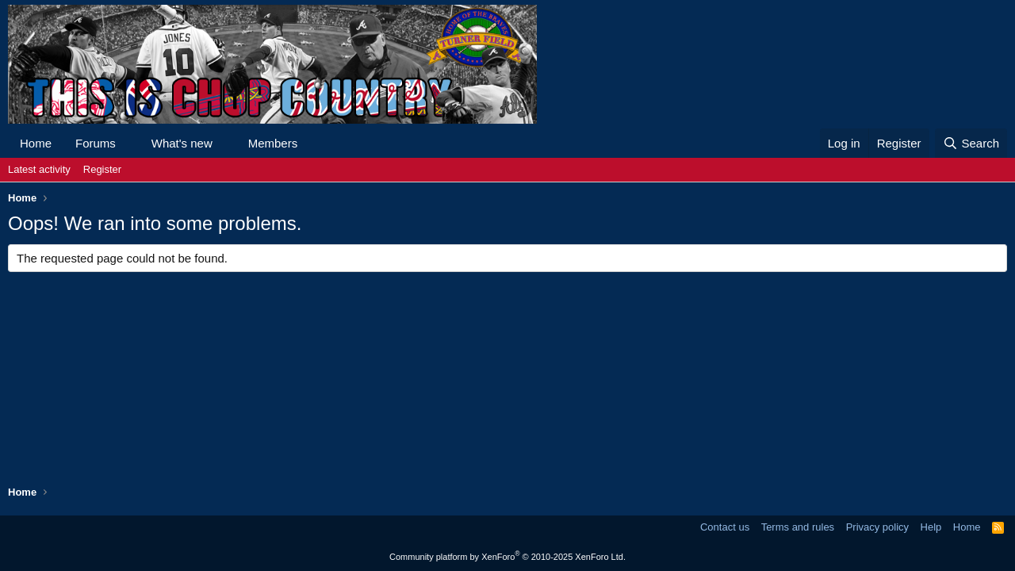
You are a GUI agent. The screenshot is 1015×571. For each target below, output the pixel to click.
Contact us (724, 527)
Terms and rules (797, 527)
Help (931, 527)
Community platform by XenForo (507, 556)
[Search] (971, 143)
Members (273, 143)
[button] (128, 143)
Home (36, 143)
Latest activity (39, 169)
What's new (182, 143)
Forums (95, 143)
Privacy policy (877, 527)
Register (102, 169)
